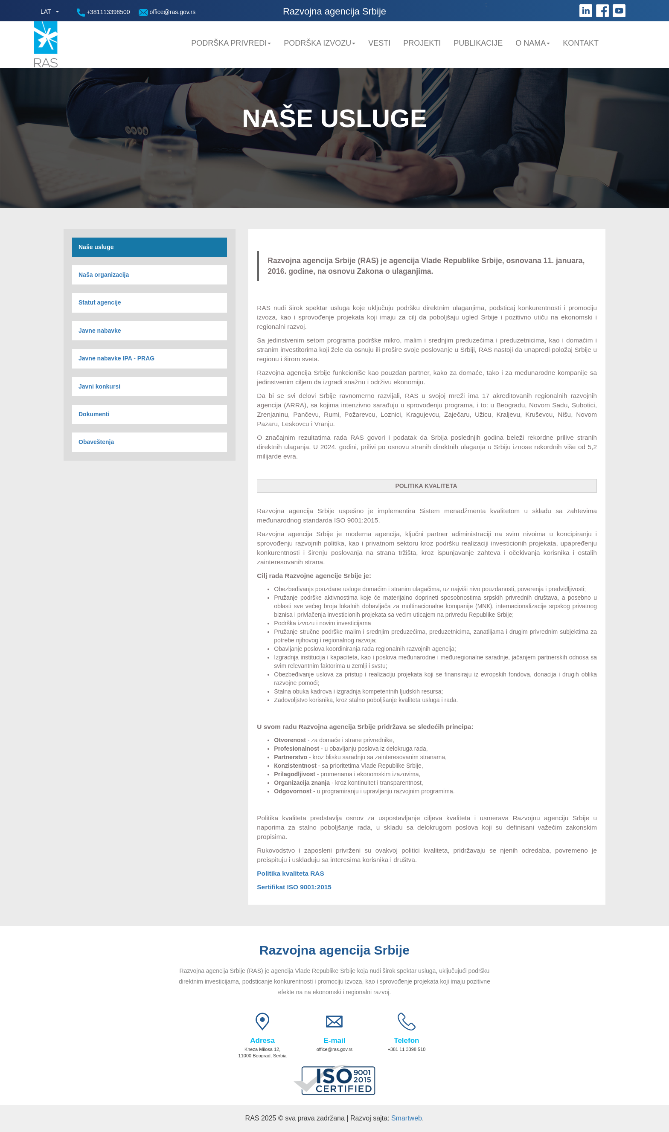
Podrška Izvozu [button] (319, 43)
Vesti (379, 43)
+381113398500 (103, 13)
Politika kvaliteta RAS (290, 873)
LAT (46, 11)
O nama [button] (532, 43)
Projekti (422, 43)
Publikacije (478, 43)
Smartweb (406, 1118)
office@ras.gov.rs (167, 12)
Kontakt (581, 43)
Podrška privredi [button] (231, 43)
